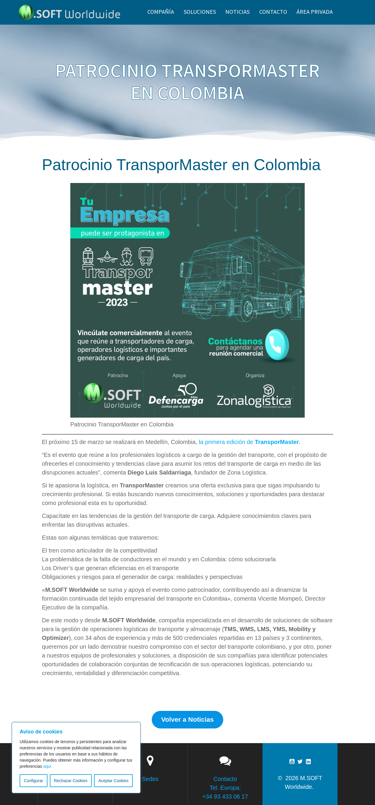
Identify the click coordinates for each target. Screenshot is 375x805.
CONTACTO (273, 11)
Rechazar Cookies (70, 780)
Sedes (150, 779)
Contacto (225, 779)
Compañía (160, 11)
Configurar (33, 780)
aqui (47, 766)
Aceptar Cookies (113, 780)
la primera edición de (249, 442)
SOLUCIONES (200, 11)
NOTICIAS (237, 11)
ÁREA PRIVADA (314, 11)
